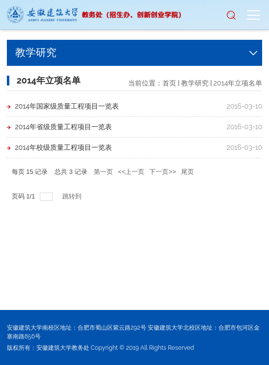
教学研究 (195, 83)
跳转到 (72, 196)
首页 (169, 83)
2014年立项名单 (238, 83)
